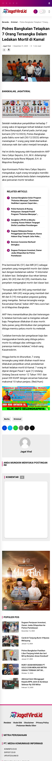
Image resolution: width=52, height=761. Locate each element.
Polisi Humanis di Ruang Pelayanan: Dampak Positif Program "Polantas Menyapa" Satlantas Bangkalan (24, 212)
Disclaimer (29, 723)
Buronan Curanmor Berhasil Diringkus (23, 243)
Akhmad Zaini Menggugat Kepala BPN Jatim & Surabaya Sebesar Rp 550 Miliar (34, 681)
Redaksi (7, 723)
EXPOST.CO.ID (10, 752)
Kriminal (14, 22)
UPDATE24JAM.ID (11, 756)
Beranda (5, 22)
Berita (7, 419)
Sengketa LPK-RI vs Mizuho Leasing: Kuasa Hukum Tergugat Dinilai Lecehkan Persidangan (25, 222)
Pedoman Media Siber (26, 725)
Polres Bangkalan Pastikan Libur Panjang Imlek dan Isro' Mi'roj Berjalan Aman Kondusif (34, 653)
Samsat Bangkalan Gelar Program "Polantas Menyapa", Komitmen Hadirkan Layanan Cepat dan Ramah (26, 201)
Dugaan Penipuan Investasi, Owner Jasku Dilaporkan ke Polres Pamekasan (26, 253)
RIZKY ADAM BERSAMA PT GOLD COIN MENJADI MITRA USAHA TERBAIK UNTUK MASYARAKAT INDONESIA (34, 668)
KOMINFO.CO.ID (10, 749)
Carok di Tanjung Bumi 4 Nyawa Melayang (35, 639)
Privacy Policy (42, 723)
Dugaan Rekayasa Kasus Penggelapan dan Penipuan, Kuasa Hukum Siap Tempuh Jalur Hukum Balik (26, 234)
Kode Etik (17, 723)
